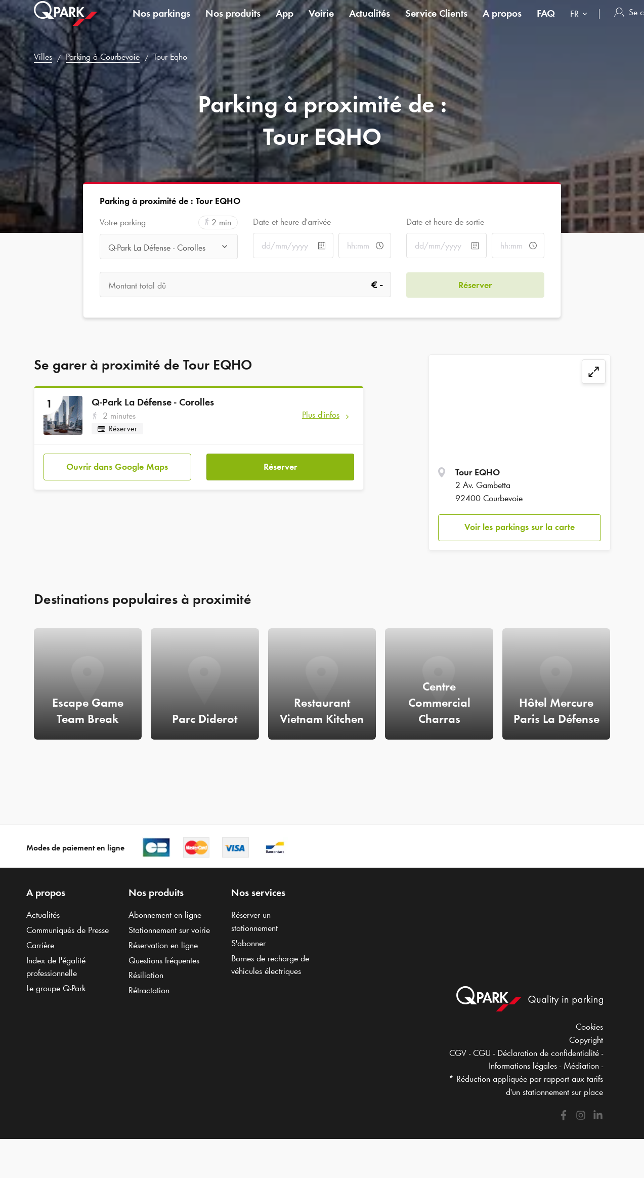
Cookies (589, 1026)
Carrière (40, 945)
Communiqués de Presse (67, 930)
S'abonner (248, 943)
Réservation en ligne (163, 945)
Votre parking (123, 222)
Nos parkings (161, 22)
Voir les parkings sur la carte (519, 527)
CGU (482, 1053)
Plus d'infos (320, 414)
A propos (502, 22)
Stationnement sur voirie (169, 930)
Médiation (581, 1065)
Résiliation (145, 975)
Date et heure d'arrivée (292, 221)
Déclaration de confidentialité (548, 1053)
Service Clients (436, 22)
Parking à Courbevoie (103, 56)
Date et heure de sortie (445, 221)
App (284, 22)
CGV (457, 1053)
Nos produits (233, 22)
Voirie (321, 22)
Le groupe (55, 988)
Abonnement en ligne (164, 914)
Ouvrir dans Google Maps (117, 466)
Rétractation (148, 990)
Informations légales (523, 1065)
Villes (43, 56)
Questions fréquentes (163, 960)
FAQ (546, 22)
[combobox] (580, 24)
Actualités (369, 22)
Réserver (280, 466)
